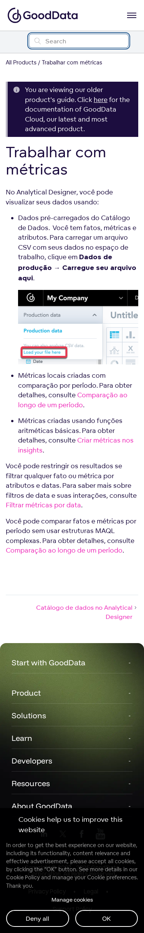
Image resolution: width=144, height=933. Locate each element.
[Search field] (79, 41)
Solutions (29, 715)
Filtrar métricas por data (43, 505)
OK (106, 918)
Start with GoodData (48, 662)
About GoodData (42, 806)
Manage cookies (72, 899)
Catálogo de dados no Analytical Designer (87, 612)
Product (26, 693)
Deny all (37, 918)
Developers (32, 760)
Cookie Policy (23, 877)
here (101, 99)
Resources (31, 783)
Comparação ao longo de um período (64, 550)
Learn (22, 738)
